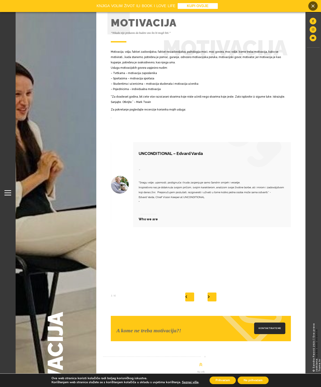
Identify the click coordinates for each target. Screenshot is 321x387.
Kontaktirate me (270, 328)
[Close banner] (313, 6)
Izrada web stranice (316, 343)
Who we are (148, 219)
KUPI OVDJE (197, 6)
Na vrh (201, 371)
